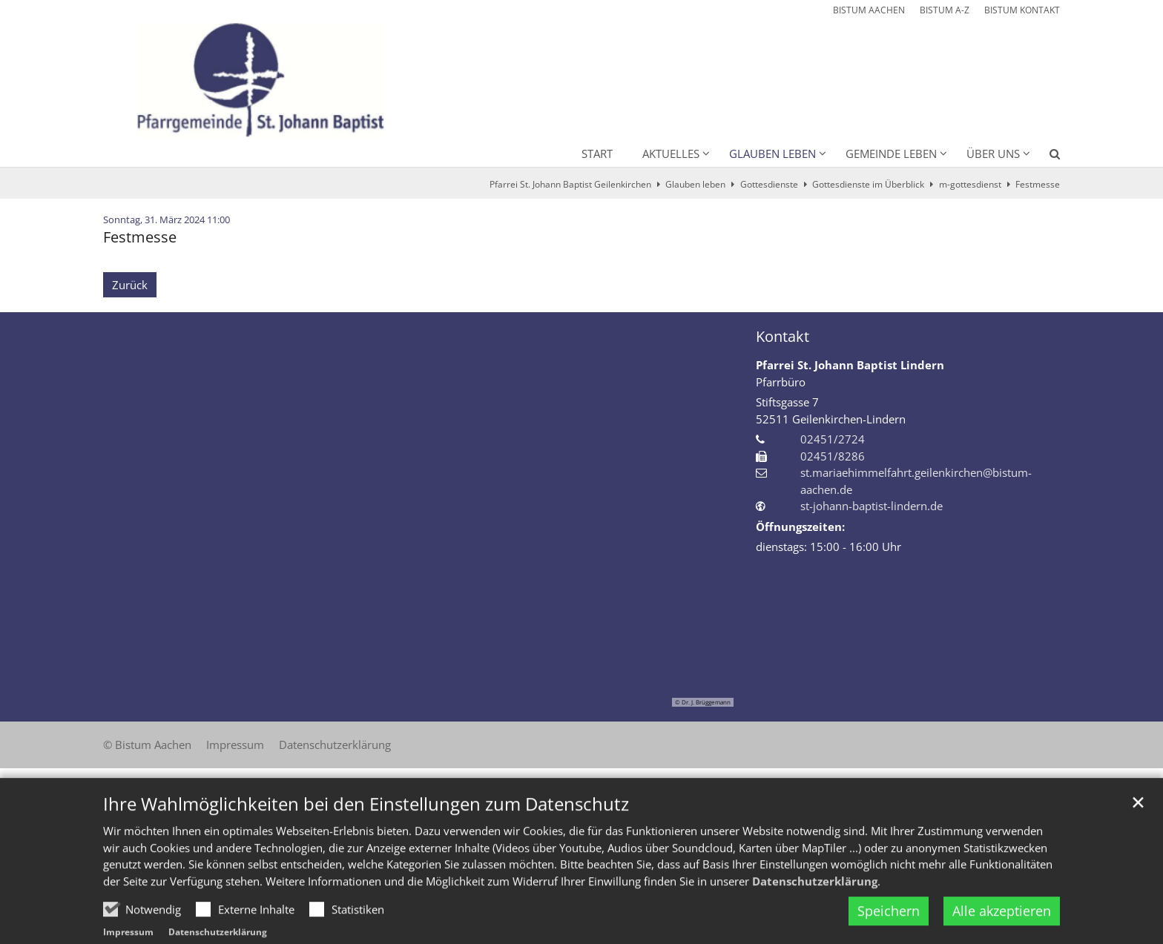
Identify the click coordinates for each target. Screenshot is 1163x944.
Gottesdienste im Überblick (868, 184)
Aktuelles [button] (670, 153)
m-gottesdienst (970, 184)
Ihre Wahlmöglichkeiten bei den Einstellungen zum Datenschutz (366, 833)
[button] (1045, 156)
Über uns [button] (993, 153)
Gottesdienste (769, 184)
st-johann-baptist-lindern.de (871, 505)
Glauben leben (695, 184)
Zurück (130, 284)
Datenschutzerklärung (814, 909)
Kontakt (782, 336)
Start (597, 153)
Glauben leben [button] (772, 153)
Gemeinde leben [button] (891, 153)
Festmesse (1037, 184)
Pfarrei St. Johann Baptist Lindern (850, 364)
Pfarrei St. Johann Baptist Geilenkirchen (570, 184)
